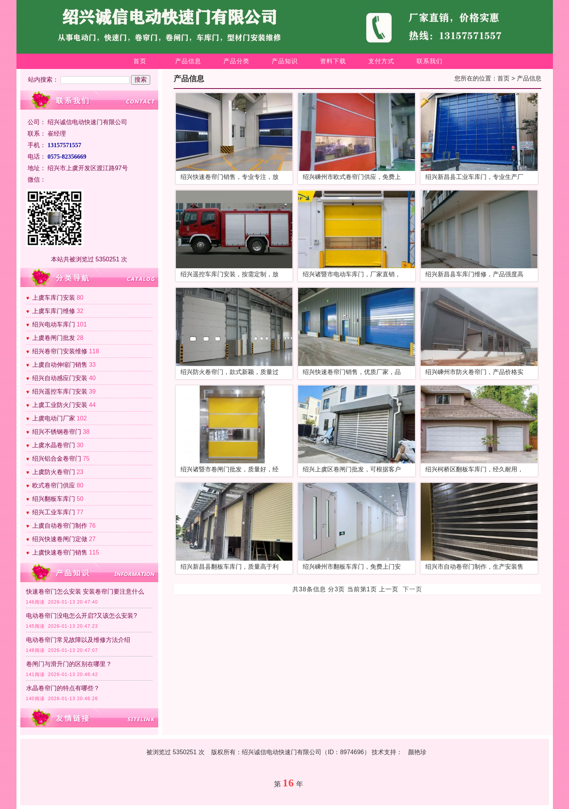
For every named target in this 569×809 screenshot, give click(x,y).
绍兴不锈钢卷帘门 (56, 431)
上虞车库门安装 (53, 297)
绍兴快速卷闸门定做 (59, 539)
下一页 (412, 589)
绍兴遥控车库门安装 (59, 391)
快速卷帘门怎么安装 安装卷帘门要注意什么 (85, 591)
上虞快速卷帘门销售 (59, 552)
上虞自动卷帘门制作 (59, 525)
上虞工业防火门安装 (59, 405)
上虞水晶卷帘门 (53, 445)
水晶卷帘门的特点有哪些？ (63, 688)
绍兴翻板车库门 (53, 499)
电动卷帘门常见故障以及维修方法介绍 (78, 640)
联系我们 (430, 61)
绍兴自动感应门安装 (59, 378)
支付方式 (381, 61)
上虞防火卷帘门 (53, 472)
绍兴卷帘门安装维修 (59, 351)
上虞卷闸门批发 (53, 338)
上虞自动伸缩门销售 (59, 364)
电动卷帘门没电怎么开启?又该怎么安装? (81, 615)
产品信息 (188, 61)
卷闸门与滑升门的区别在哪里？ (69, 664)
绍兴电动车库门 (53, 324)
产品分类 (236, 61)
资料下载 (333, 61)
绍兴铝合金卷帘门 (56, 458)
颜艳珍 (417, 752)
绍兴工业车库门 (53, 512)
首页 (139, 61)
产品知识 (285, 61)
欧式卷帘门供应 (53, 485)
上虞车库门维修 (53, 311)
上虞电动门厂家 (53, 418)
